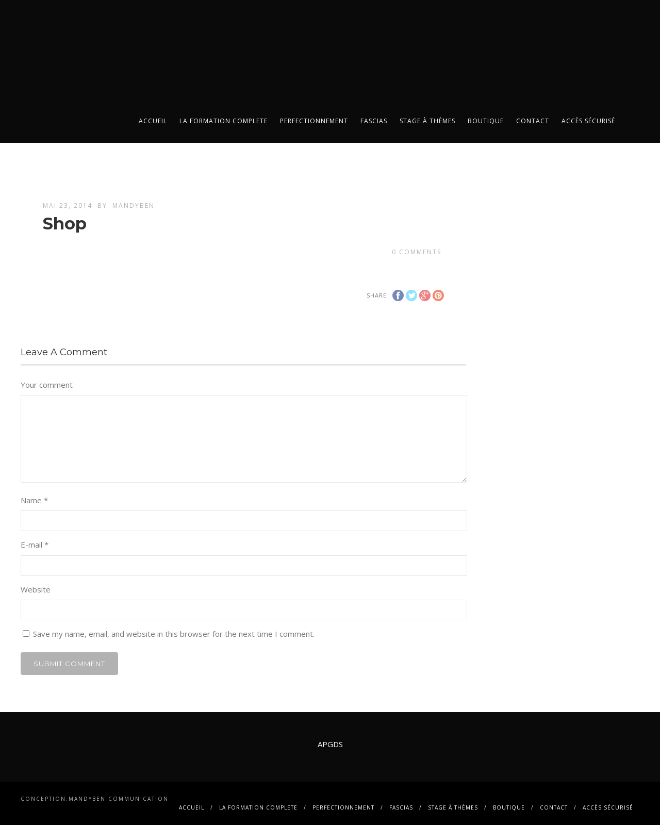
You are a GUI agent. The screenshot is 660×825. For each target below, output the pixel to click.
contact (532, 121)
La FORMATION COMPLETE (223, 121)
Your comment (47, 385)
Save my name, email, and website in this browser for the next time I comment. (174, 634)
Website (36, 589)
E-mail (34, 544)
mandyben (133, 205)
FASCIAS (373, 121)
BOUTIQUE (486, 121)
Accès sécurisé (588, 121)
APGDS (330, 744)
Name (34, 500)
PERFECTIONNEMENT (314, 121)
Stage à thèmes (427, 121)
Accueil (153, 121)
